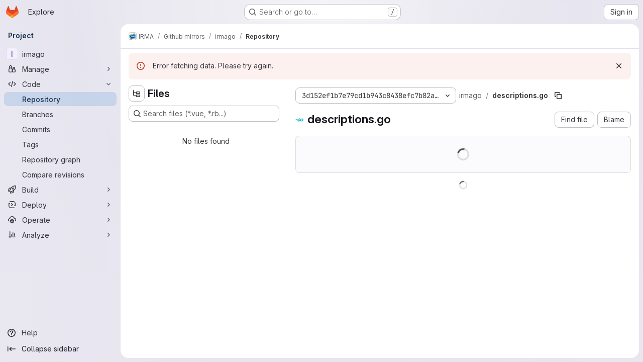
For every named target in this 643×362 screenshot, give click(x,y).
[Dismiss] (619, 66)
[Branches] (60, 114)
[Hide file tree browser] (137, 93)
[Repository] (60, 99)
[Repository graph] (60, 159)
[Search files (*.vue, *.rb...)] (204, 114)
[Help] (60, 333)
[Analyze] (60, 235)
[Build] (60, 190)
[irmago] (60, 54)
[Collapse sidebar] (60, 349)
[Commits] (60, 129)
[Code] (60, 84)
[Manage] (60, 69)
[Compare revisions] (60, 174)
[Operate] (60, 220)
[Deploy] (60, 205)
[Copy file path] (558, 95)
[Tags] (60, 144)
